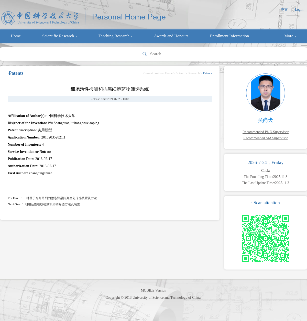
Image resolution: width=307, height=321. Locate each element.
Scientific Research (59, 36)
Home (16, 36)
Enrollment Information (229, 36)
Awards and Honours (171, 36)
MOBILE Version (153, 290)
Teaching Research (115, 36)
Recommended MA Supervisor (265, 138)
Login (299, 10)
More (290, 36)
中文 (284, 10)
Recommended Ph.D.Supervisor (266, 132)
